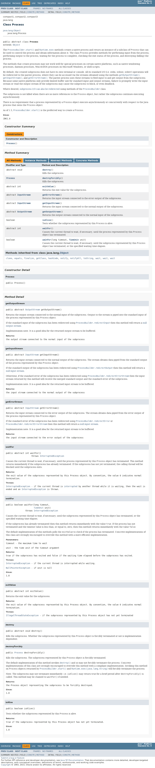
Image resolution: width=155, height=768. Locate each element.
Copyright (6, 765)
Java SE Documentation (72, 760)
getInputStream (50, 203)
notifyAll (75, 258)
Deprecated (50, 3)
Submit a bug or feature (12, 758)
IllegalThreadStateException (22, 615)
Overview (6, 3)
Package (16, 3)
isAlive (46, 220)
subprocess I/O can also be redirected (40, 89)
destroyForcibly (51, 178)
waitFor (46, 228)
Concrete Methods (87, 160)
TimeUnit (74, 240)
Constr (31, 12)
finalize (29, 258)
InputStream (24, 195)
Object (16, 45)
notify (64, 258)
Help (67, 3)
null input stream (15, 371)
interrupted (70, 486)
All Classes (65, 8)
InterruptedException (52, 456)
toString (88, 258)
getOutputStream (51, 211)
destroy (46, 170)
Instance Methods (35, 160)
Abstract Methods (61, 160)
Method (40, 12)
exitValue (47, 186)
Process (10, 143)
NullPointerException (18, 568)
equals (18, 258)
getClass (41, 258)
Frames (37, 8)
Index (60, 3)
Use (34, 3)
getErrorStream (50, 195)
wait (98, 258)
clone (9, 258)
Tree (39, 3)
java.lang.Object (11, 30)
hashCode (53, 258)
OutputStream (24, 211)
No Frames (47, 8)
